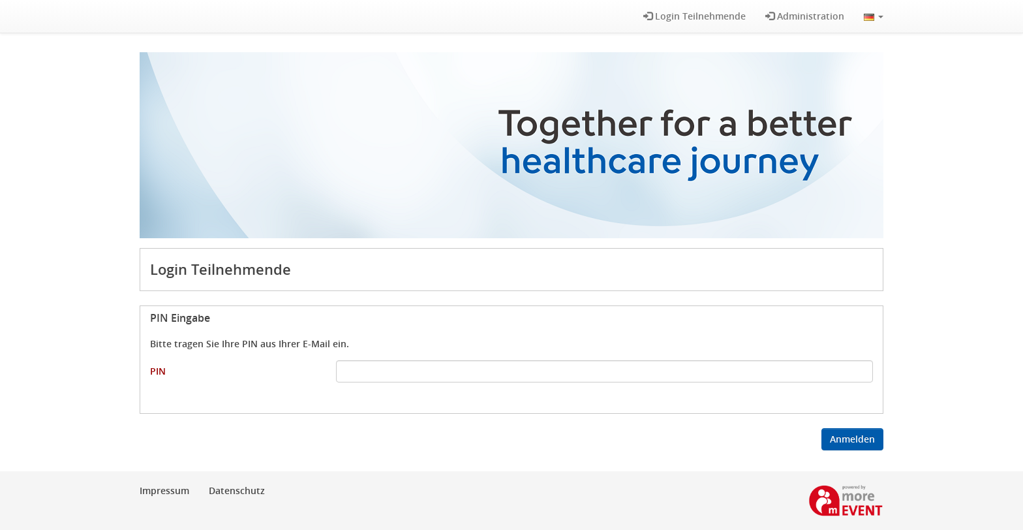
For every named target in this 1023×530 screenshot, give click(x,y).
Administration (804, 16)
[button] (873, 16)
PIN (158, 371)
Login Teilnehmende (694, 16)
